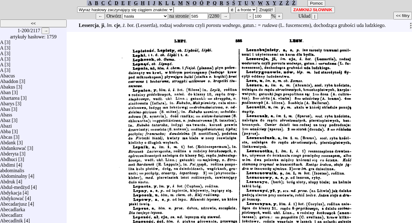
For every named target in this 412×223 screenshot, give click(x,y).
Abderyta (9, 152)
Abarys (7, 102)
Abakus (7, 85)
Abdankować (13, 146)
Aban (5, 91)
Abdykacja (10, 191)
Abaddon (9, 79)
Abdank (8, 141)
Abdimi (7, 163)
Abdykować (12, 196)
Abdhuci (8, 157)
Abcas (6, 135)
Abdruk (7, 180)
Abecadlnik (11, 219)
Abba (5, 130)
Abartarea (10, 96)
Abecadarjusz (13, 202)
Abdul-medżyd (15, 185)
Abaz (5, 118)
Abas (5, 107)
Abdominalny (13, 174)
